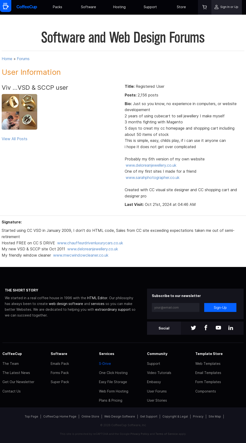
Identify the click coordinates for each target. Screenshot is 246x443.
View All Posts (14, 138)
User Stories (157, 400)
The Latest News (16, 373)
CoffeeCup (12, 354)
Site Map (215, 416)
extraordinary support (113, 309)
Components (205, 391)
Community (157, 354)
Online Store (90, 416)
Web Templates (208, 363)
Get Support (148, 416)
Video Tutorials (159, 373)
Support (150, 7)
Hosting (119, 7)
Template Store (209, 354)
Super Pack (60, 382)
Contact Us (11, 391)
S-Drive (105, 363)
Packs (57, 7)
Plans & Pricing (110, 400)
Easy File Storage (113, 382)
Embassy (154, 382)
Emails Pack (60, 363)
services (98, 304)
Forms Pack (60, 373)
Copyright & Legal (175, 416)
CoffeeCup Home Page (59, 416)
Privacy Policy (139, 434)
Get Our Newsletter (18, 382)
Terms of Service (166, 434)
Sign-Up (220, 307)
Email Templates (208, 373)
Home (7, 58)
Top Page (31, 416)
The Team (10, 363)
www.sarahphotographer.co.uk (152, 177)
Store (181, 7)
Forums (23, 58)
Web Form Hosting (113, 391)
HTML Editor (97, 298)
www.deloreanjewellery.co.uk (151, 165)
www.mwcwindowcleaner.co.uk (80, 255)
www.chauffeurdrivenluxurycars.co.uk (90, 242)
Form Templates (208, 382)
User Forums (157, 391)
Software (88, 7)
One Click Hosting (113, 373)
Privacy (198, 416)
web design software (66, 304)
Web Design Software (119, 416)
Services (106, 354)
